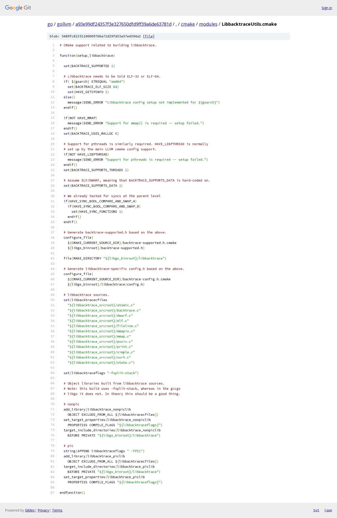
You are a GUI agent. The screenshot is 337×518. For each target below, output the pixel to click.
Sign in (327, 7)
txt (316, 510)
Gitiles (30, 510)
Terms (57, 510)
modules (208, 24)
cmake (188, 24)
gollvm (64, 24)
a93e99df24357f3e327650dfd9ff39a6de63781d (124, 24)
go (50, 24)
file (149, 36)
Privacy (43, 510)
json (328, 510)
